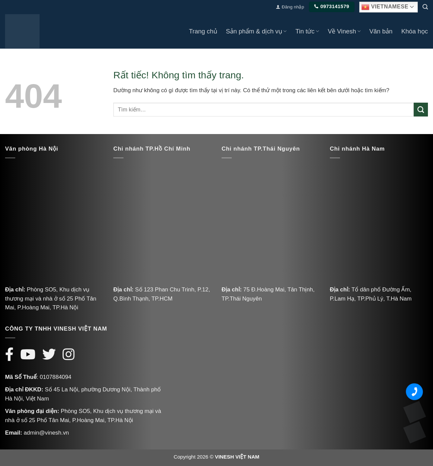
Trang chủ (203, 31)
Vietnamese (384, 7)
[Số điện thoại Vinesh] (414, 391)
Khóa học (414, 31)
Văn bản (381, 31)
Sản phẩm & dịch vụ (256, 31)
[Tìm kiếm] (425, 7)
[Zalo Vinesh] (414, 412)
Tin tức (307, 31)
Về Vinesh (344, 31)
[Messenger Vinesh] (414, 432)
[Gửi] (421, 109)
